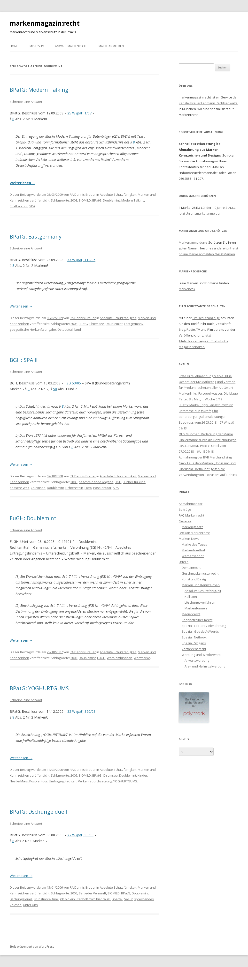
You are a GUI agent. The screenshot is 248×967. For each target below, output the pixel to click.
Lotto (88, 488)
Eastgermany (133, 324)
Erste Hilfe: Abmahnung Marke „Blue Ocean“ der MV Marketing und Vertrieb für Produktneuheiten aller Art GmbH (207, 382)
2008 (73, 200)
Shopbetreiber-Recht (197, 620)
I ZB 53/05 (72, 383)
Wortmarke (142, 658)
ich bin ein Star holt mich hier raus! (85, 899)
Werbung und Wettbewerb (201, 654)
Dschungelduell (21, 899)
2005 (73, 775)
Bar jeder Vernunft (92, 893)
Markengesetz (192, 527)
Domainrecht (191, 567)
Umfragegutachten (63, 781)
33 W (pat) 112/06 (81, 259)
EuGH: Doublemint (33, 518)
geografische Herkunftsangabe (33, 329)
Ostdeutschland (69, 329)
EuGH (101, 658)
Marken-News (189, 538)
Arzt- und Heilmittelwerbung (205, 666)
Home (14, 46)
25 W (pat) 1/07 (79, 113)
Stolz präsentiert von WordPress (32, 947)
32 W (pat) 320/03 (81, 711)
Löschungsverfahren (200, 602)
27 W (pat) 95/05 (80, 835)
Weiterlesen (22, 182)
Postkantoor (19, 206)
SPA (32, 206)
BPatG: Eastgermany (36, 236)
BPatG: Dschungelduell (38, 811)
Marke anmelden (111, 46)
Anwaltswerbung (197, 660)
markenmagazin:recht (45, 23)
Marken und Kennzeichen (201, 585)
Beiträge (185, 509)
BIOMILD (85, 200)
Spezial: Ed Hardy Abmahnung (204, 625)
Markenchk (187, 289)
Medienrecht (191, 614)
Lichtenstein (74, 488)
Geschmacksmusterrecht (200, 573)
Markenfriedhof (193, 550)
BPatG (96, 200)
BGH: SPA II (24, 359)
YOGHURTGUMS (125, 781)
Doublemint (111, 200)
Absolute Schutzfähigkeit (118, 194)
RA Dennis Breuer (83, 194)
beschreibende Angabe (96, 482)
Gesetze (185, 521)
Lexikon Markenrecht (194, 533)
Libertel (117, 899)
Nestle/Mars (19, 781)
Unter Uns (30, 905)
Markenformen (196, 608)
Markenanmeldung (193, 242)
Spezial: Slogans (194, 643)
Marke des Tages (194, 544)
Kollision (191, 596)
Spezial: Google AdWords (200, 631)
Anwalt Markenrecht (71, 46)
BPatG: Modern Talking (39, 89)
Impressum (36, 46)
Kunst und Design (195, 579)
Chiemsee (96, 324)
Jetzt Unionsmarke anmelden (200, 213)
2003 (73, 658)
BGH (118, 482)
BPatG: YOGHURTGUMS (39, 688)
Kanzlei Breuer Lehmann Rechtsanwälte (208, 103)
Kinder (142, 775)
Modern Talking (132, 200)
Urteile (183, 562)
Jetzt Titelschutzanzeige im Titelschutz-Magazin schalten (203, 341)
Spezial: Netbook (194, 637)
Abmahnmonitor (190, 504)
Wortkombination (119, 658)
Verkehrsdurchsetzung (95, 781)
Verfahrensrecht (194, 649)
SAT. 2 (128, 899)
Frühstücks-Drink (46, 899)
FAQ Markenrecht (191, 515)
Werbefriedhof (193, 556)
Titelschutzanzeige (206, 318)
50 (55, 389)
